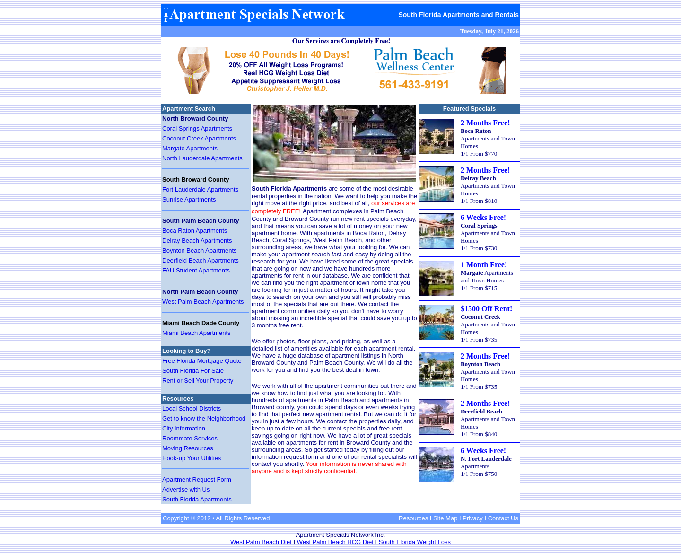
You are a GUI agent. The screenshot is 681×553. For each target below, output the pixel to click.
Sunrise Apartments (189, 199)
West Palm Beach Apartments (203, 301)
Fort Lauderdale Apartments (200, 189)
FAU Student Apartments (196, 270)
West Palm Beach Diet (261, 541)
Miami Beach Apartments (196, 332)
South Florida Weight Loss (415, 541)
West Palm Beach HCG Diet (335, 541)
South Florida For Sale (193, 370)
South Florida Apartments (197, 499)
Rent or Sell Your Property (197, 380)
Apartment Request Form (196, 479)
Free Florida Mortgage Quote (202, 360)
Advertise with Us (186, 489)
